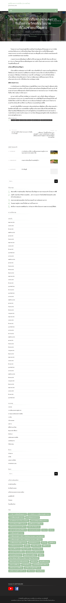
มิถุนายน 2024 (11, 272)
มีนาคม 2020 (10, 394)
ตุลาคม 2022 (10, 303)
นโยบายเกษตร (11, 420)
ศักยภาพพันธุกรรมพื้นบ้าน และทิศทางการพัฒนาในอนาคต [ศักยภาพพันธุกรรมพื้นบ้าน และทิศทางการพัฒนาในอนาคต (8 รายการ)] (23, 558)
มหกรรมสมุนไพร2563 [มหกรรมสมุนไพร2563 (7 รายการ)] (15, 555)
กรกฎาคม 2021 (11, 350)
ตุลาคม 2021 (10, 340)
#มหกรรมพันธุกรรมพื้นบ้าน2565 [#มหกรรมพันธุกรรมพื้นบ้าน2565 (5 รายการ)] (39, 520)
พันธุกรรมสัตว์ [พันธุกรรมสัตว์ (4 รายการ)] (26, 548)
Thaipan (10, 500)
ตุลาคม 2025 (10, 235)
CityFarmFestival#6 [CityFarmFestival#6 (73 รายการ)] (34, 530)
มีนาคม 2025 (10, 249)
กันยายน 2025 (11, 239)
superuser (29, 31)
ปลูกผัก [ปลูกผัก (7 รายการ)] (27, 545)
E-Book (10, 407)
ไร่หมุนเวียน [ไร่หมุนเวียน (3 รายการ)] (40, 570)
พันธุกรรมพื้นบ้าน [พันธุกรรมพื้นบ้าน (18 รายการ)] (14, 548)
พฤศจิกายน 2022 (11, 299)
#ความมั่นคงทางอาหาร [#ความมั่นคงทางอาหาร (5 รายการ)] (32, 517)
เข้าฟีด (9, 456)
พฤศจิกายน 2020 (11, 374)
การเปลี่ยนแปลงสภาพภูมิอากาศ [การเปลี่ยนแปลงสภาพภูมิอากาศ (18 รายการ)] (17, 542)
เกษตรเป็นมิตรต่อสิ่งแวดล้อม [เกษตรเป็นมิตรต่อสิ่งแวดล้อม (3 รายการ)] (40, 564)
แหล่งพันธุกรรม (11, 440)
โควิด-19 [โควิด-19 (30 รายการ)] (31, 570)
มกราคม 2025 (11, 256)
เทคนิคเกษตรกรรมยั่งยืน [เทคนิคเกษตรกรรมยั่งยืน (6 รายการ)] (15, 567)
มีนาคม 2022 (10, 323)
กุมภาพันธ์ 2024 (11, 286)
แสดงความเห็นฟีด (12, 460)
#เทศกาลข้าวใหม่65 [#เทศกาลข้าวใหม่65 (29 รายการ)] (34, 526)
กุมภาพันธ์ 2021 (11, 367)
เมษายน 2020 (11, 390)
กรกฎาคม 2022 (11, 313)
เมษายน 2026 (11, 225)
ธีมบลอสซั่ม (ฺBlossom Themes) (36, 600)
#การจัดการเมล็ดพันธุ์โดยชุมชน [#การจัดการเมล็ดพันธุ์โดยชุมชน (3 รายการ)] (17, 514)
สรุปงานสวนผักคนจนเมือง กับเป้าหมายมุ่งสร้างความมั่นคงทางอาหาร (29, 200)
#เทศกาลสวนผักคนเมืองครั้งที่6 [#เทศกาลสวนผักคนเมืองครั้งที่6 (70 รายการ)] (17, 530)
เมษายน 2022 (11, 320)
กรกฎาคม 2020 (11, 380)
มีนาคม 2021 (10, 364)
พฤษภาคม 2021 (11, 357)
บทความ (10, 423)
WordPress (52, 600)
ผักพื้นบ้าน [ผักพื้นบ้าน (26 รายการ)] (46, 545)
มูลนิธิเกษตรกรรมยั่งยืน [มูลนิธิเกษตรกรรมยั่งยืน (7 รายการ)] (30, 555)
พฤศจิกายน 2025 (11, 232)
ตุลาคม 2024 (10, 262)
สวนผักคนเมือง (12, 484)
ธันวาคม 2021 (11, 333)
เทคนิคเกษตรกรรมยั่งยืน (13, 437)
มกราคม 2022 (11, 330)
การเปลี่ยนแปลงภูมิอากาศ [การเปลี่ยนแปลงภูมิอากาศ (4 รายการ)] (16, 533)
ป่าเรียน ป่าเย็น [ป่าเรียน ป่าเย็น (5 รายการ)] (36, 545)
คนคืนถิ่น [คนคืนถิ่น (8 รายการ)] (52, 542)
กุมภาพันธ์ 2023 (11, 293)
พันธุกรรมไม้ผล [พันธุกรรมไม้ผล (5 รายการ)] (37, 548)
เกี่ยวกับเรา (10, 434)
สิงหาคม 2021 (11, 347)
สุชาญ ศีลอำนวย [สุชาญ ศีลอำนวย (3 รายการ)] (44, 561)
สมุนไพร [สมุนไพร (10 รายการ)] (34, 561)
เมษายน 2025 (11, 245)
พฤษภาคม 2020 (11, 387)
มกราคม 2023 (11, 296)
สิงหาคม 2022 (11, 310)
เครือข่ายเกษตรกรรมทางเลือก (16, 492)
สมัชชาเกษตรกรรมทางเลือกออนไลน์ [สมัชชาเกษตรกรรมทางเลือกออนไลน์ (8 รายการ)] (18, 561)
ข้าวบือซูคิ (24, 169)
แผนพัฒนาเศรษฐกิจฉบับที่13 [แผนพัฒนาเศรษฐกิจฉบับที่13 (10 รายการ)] (32, 567)
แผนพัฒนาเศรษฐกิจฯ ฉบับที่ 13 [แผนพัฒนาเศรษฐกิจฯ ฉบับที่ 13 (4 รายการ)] (17, 570)
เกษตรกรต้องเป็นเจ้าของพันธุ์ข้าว (30, 160)
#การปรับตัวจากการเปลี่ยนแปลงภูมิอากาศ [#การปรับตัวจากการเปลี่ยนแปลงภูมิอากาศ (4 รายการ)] (39, 514)
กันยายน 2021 (11, 343)
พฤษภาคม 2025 (11, 242)
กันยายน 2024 (11, 266)
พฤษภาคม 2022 (11, 316)
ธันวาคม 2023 (11, 289)
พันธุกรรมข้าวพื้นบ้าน (12, 430)
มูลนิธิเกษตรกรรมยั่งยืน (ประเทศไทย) (19, 3)
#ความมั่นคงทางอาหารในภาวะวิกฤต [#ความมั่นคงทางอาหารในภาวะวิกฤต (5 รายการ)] (18, 520)
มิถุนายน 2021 (11, 353)
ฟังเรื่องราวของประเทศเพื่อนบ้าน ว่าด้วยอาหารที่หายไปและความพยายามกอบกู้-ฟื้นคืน (33, 206)
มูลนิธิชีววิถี (11, 496)
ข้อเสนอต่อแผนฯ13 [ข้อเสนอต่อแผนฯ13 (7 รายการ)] (34, 542)
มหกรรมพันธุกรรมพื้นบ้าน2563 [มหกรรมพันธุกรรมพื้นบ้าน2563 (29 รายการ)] (34, 552)
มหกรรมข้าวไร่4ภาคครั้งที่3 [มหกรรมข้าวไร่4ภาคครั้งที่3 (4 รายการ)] (16, 552)
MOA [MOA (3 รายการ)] (51, 530)
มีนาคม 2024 (10, 283)
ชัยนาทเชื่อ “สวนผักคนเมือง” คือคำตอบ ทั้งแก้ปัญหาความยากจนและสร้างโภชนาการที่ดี (34, 191)
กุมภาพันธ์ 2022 (11, 326)
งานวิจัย (10, 417)
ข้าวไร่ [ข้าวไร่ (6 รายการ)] (44, 542)
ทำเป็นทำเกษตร (12, 488)
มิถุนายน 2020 (11, 384)
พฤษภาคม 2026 (11, 222)
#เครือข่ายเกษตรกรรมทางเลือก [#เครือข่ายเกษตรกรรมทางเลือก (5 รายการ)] (17, 526)
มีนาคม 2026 (10, 229)
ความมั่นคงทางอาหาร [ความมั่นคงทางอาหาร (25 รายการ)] (15, 545)
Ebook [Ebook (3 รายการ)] (44, 530)
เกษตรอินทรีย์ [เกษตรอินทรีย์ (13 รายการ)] (26, 564)
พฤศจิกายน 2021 (11, 337)
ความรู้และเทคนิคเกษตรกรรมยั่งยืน (15, 413)
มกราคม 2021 (11, 370)
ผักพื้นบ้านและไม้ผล (12, 427)
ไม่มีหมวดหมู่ (10, 444)
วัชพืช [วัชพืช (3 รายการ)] (41, 555)
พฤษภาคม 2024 (11, 276)
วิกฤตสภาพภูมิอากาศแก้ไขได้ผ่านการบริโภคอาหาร (24, 203)
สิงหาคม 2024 (11, 269)
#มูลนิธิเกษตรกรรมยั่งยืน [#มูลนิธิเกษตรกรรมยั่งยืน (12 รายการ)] (35, 523)
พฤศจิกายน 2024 (11, 259)
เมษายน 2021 (11, 360)
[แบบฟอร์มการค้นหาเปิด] (55, 10)
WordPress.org (12, 463)
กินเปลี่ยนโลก (11, 504)
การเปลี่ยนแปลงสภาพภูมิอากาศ (14, 410)
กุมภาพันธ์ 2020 (11, 397)
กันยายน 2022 (11, 306)
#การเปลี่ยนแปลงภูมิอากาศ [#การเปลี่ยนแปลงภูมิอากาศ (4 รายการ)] (16, 517)
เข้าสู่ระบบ (10, 453)
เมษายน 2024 (11, 279)
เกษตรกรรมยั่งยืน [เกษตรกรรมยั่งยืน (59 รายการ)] (14, 564)
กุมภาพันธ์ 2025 (11, 252)
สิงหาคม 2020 (11, 377)
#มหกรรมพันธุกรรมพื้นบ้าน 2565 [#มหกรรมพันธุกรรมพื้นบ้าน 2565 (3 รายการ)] (17, 523)
